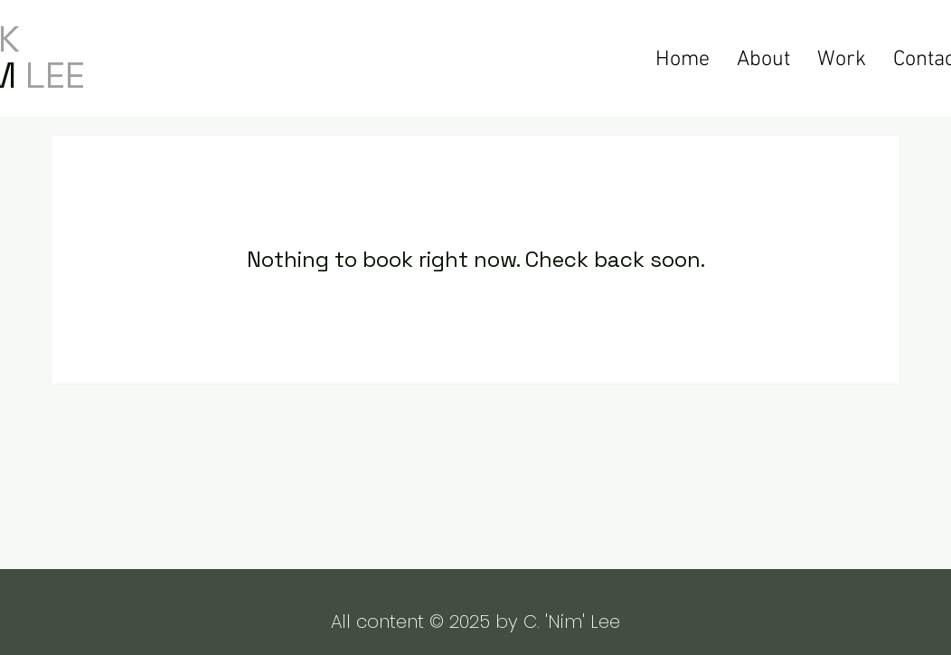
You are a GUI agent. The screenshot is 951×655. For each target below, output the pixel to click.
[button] (842, 58)
